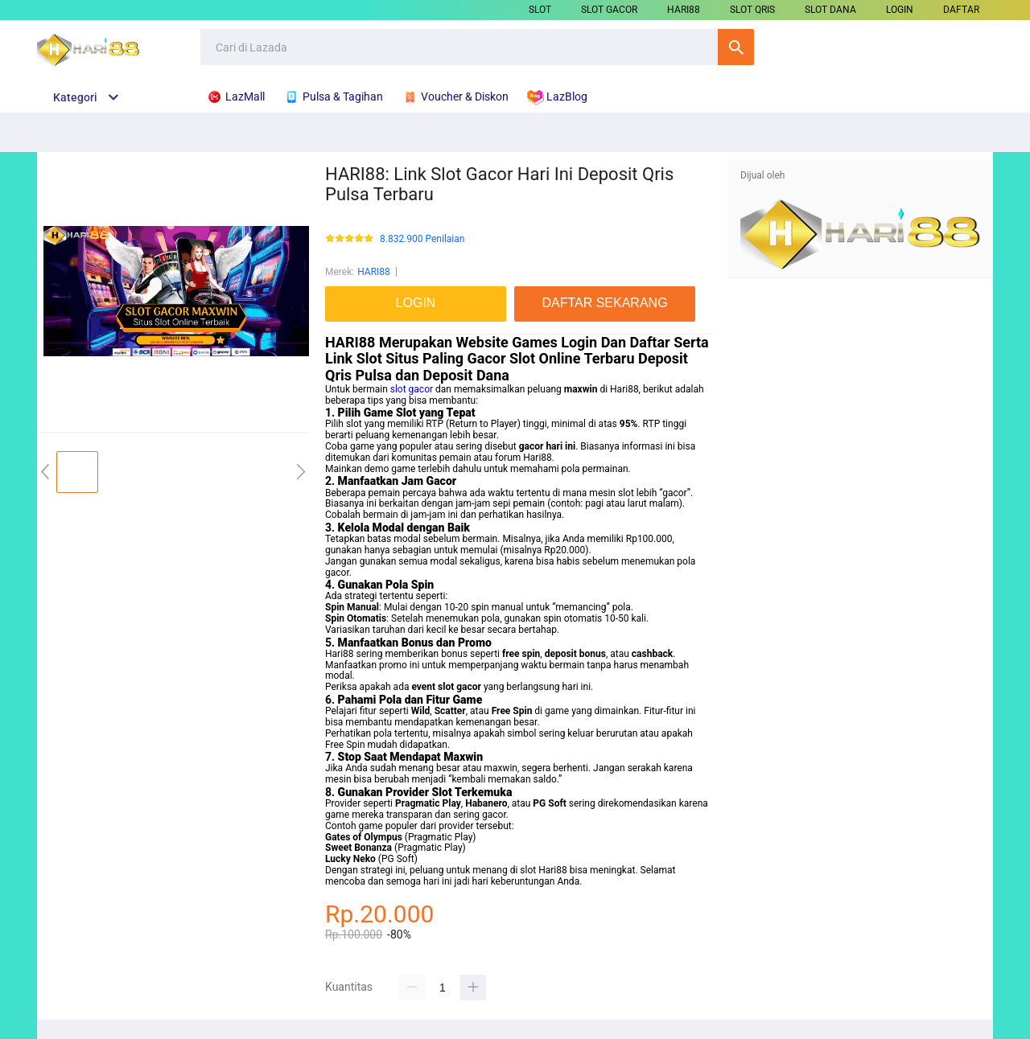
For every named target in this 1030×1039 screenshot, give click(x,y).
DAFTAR (961, 9)
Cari (736, 47)
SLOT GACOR (609, 9)
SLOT (540, 9)
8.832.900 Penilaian (422, 239)
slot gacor (411, 389)
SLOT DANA (830, 9)
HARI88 (683, 9)
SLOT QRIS (752, 9)
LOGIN (899, 9)
